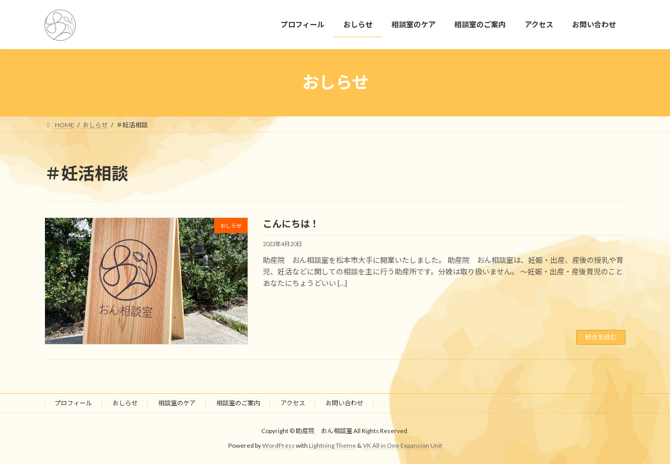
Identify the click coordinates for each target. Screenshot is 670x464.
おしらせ (125, 403)
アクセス (293, 403)
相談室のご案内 (238, 403)
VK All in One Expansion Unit (402, 446)
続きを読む (601, 337)
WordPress (278, 446)
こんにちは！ (291, 223)
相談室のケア (177, 403)
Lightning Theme (332, 446)
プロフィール (73, 403)
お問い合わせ (344, 403)
